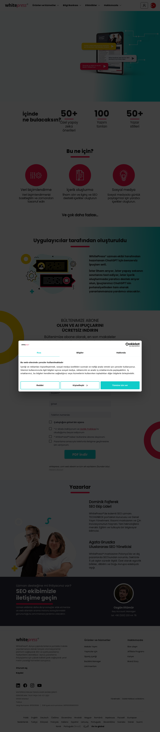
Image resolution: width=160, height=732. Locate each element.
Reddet (40, 385)
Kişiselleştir (80, 385)
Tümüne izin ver (120, 385)
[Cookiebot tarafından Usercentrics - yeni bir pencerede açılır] (128, 345)
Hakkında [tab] (121, 352)
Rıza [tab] (39, 352)
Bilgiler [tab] (80, 352)
